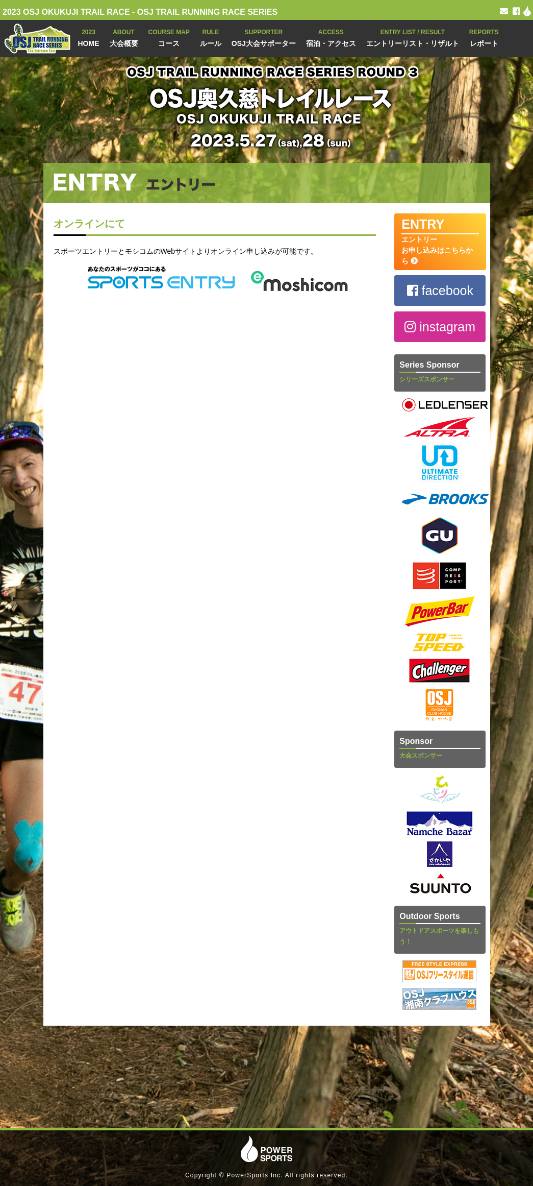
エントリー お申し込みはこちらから (439, 241)
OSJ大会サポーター (264, 37)
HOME (88, 37)
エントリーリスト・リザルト (412, 37)
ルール (210, 37)
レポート (484, 37)
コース (169, 37)
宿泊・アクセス (331, 37)
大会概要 (124, 37)
